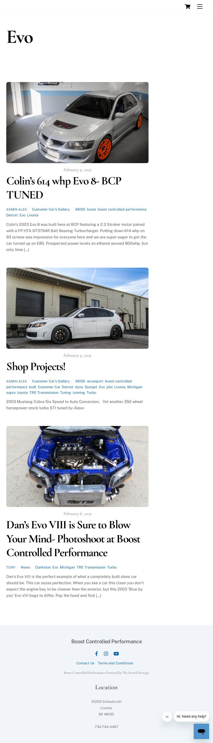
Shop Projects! (35, 366)
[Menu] (200, 6)
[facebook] (96, 653)
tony (11, 567)
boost (91, 209)
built (32, 387)
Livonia (32, 215)
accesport (95, 381)
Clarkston (43, 567)
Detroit (12, 215)
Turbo (91, 392)
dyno (79, 387)
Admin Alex (16, 209)
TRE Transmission (43, 392)
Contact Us (85, 663)
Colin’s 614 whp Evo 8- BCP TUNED (63, 188)
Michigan (134, 387)
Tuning (65, 392)
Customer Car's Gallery (51, 209)
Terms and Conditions (115, 663)
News (25, 567)
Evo (22, 215)
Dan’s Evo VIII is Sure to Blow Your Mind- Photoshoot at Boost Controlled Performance (73, 539)
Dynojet (91, 387)
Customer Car (49, 387)
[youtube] (116, 653)
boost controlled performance (122, 209)
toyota (22, 392)
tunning (79, 392)
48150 (80, 209)
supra (10, 392)
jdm (109, 387)
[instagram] (106, 653)
